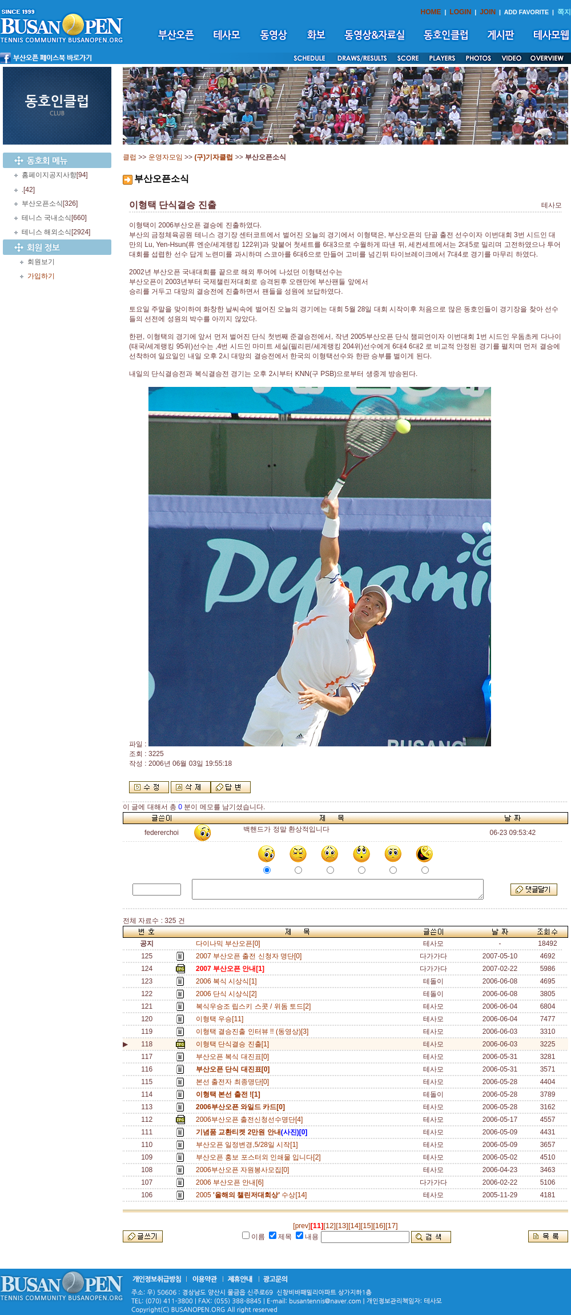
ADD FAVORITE (526, 12)
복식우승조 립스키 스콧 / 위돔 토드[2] (255, 1006)
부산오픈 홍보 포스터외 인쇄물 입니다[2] (260, 1157)
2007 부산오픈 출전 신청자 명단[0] (250, 956)
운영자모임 (165, 157)
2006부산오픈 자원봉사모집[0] (244, 1170)
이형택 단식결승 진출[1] (232, 1044)
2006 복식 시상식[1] (228, 981)
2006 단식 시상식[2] (228, 994)
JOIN (488, 12)
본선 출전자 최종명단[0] (234, 1082)
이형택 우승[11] (221, 1019)
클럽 (129, 157)
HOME (431, 12)
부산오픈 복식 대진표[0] (234, 1057)
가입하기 (41, 276)
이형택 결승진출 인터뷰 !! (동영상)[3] (254, 1032)
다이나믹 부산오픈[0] (228, 944)
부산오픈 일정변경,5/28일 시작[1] (248, 1145)
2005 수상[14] (253, 1195)
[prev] (301, 1226)
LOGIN (460, 12)
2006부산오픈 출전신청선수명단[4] (251, 1120)
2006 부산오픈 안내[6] (231, 1182)
